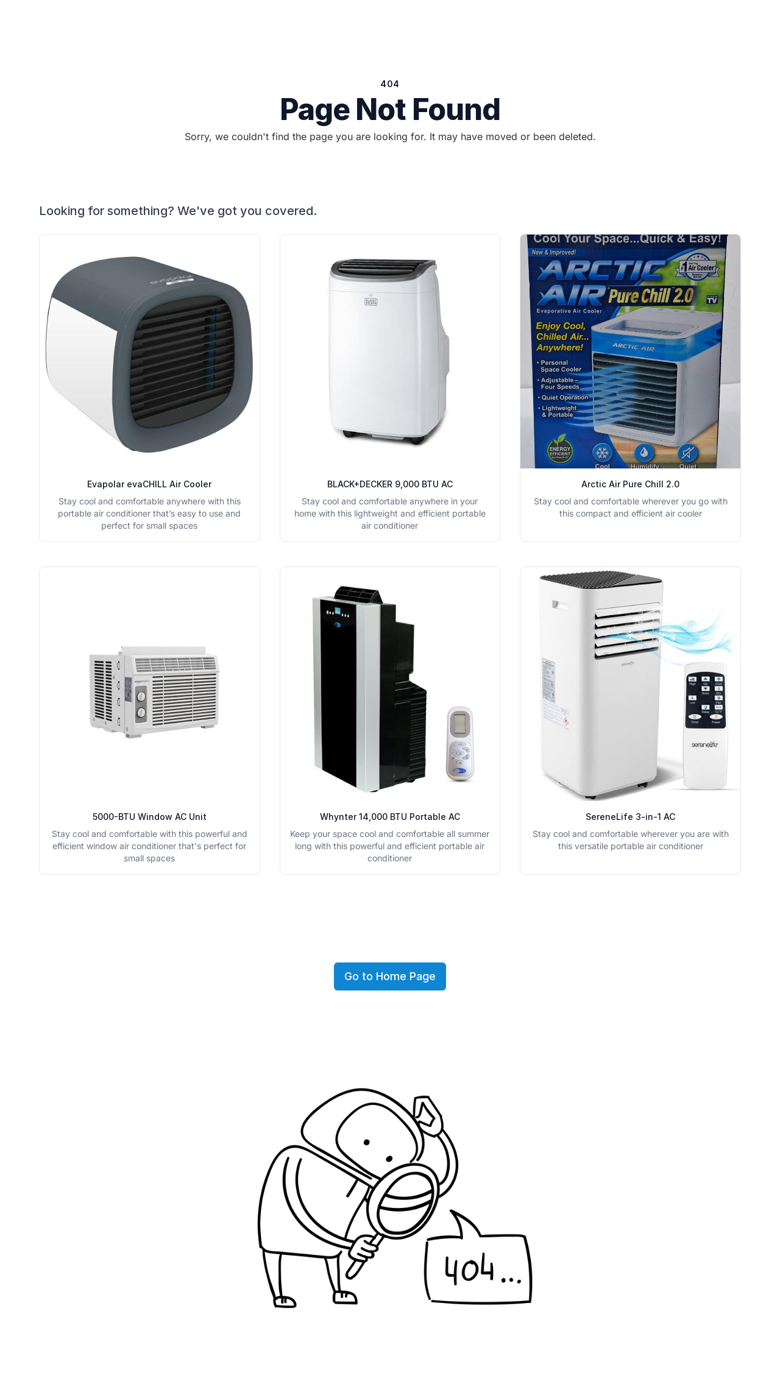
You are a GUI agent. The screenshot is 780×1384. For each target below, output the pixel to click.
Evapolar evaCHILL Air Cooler (149, 484)
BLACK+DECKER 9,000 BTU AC (390, 484)
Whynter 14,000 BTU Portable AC (390, 816)
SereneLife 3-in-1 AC (630, 816)
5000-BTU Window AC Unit (150, 816)
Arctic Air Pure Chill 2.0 (630, 484)
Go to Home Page (390, 976)
